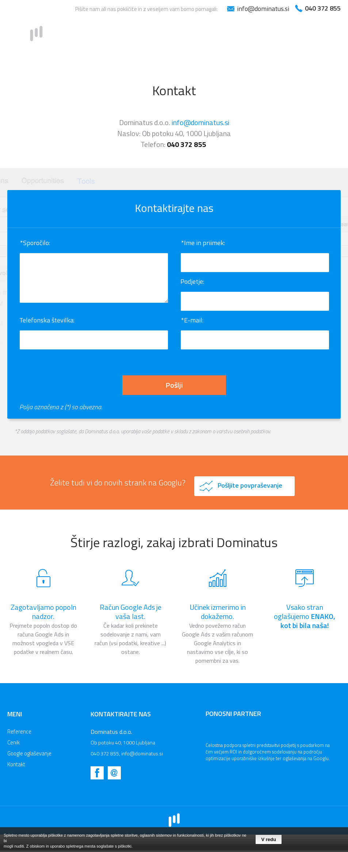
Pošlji (174, 385)
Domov (126, 36)
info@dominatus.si (200, 122)
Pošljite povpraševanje (250, 485)
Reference (169, 36)
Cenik (209, 36)
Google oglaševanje (265, 36)
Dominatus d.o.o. (111, 731)
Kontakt (327, 36)
